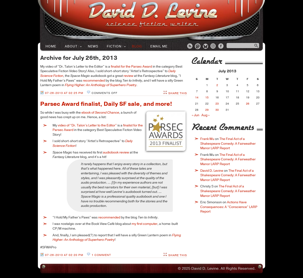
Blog (137, 46)
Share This (177, 93)
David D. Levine (211, 170)
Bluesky (206, 46)
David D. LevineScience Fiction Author (153, 14)
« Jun (195, 115)
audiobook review (116, 152)
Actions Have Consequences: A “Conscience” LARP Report (228, 207)
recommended (94, 80)
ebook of (100, 112)
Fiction (114, 46)
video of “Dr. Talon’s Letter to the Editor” (87, 125)
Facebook (221, 46)
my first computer (144, 224)
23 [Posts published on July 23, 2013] (217, 104)
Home (50, 46)
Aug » (205, 115)
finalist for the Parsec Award (131, 66)
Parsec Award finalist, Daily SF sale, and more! (106, 104)
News (93, 46)
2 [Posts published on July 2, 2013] (217, 85)
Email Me (159, 46)
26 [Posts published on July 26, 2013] (247, 104)
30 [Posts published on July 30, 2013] (217, 110)
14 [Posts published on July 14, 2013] (196, 97)
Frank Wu (207, 139)
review (128, 76)
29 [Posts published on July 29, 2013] (207, 110)
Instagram (213, 46)
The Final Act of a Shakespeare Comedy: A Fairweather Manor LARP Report (228, 143)
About (71, 46)
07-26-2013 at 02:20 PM (64, 255)
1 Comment (101, 255)
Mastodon (198, 46)
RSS (190, 46)
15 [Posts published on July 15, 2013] (207, 97)
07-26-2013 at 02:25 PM (64, 93)
